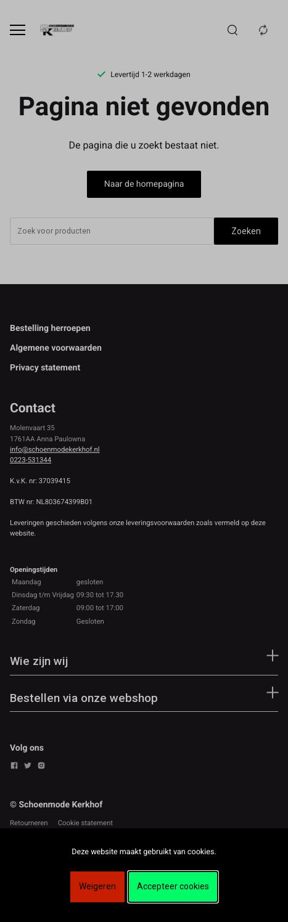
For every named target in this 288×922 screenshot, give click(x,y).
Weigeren (97, 886)
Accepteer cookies (173, 886)
